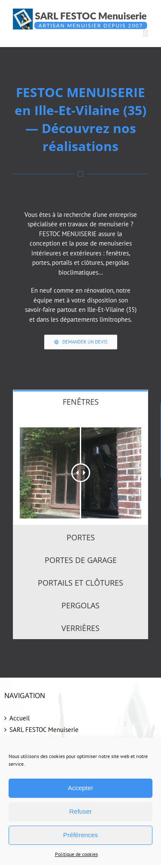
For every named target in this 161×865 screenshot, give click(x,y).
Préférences (80, 834)
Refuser (80, 811)
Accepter (80, 787)
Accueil (19, 718)
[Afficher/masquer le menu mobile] (145, 34)
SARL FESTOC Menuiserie (44, 730)
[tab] (80, 401)
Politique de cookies (76, 854)
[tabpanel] (80, 468)
